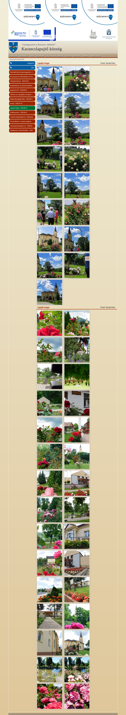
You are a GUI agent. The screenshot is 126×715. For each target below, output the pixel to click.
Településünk (13, 55)
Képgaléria (85, 55)
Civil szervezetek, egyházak (54, 55)
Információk (77, 55)
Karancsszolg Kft (95, 55)
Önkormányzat (23, 55)
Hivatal (32, 55)
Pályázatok (68, 55)
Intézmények (40, 55)
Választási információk (16, 59)
